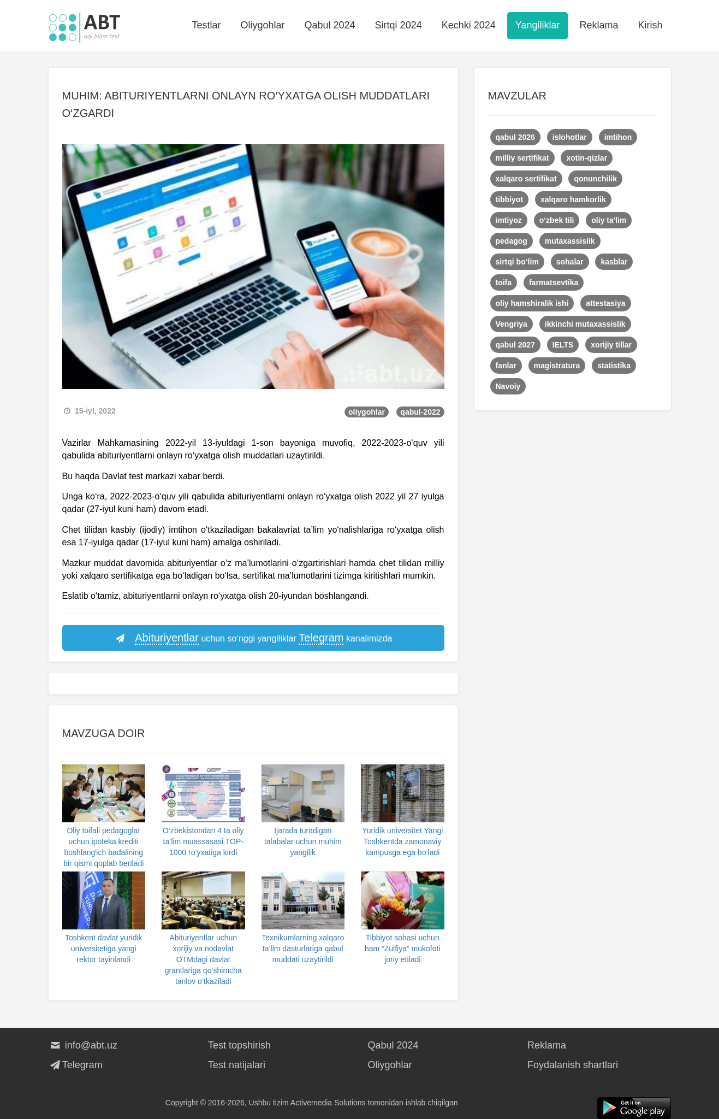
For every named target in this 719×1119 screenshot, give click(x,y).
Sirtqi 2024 (398, 25)
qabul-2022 (420, 412)
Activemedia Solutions (328, 1102)
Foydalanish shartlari (572, 1064)
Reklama (598, 25)
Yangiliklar (537, 25)
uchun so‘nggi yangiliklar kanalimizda (253, 638)
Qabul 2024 (330, 25)
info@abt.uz (83, 1045)
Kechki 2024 (469, 25)
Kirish (650, 25)
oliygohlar (366, 412)
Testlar (206, 25)
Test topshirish (239, 1045)
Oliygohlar (262, 25)
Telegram (76, 1064)
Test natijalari (236, 1064)
